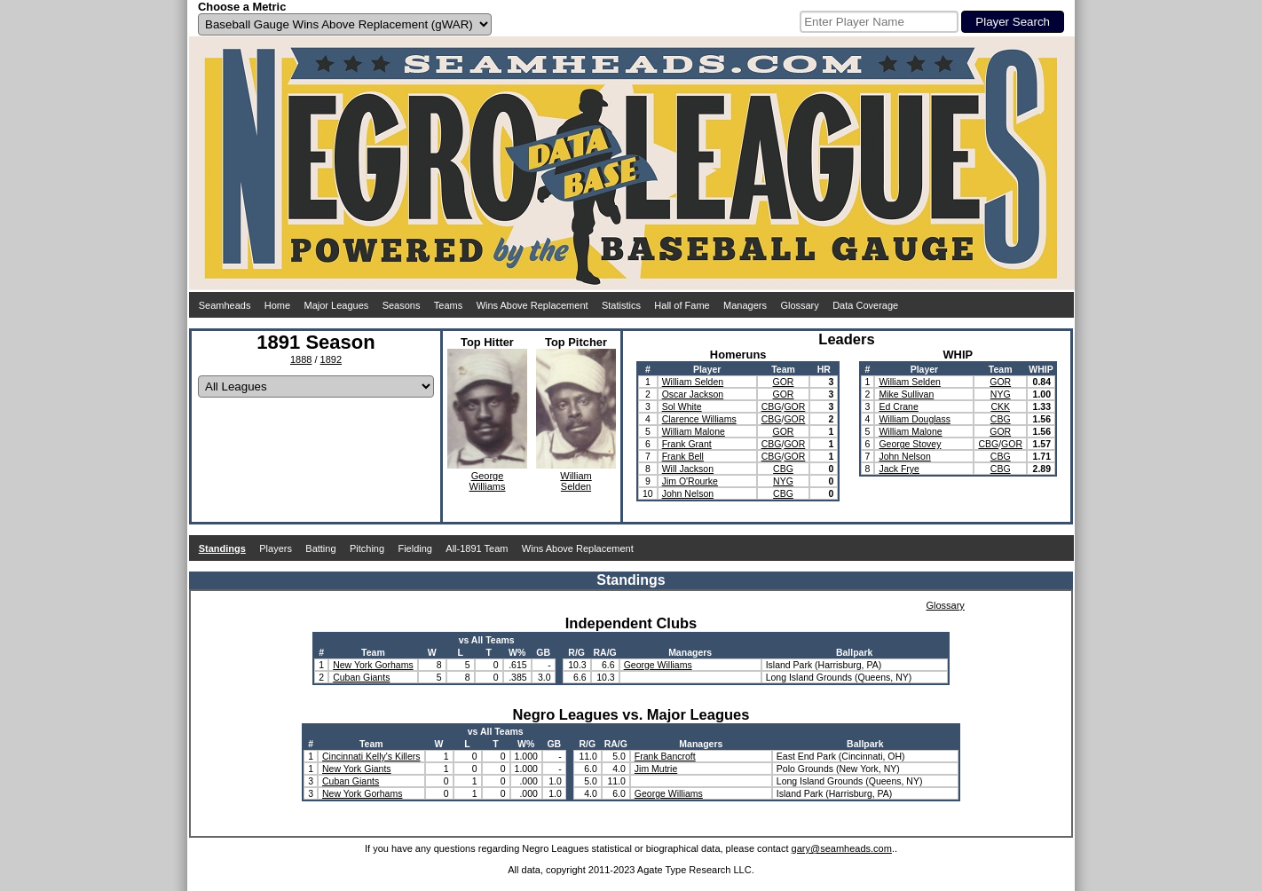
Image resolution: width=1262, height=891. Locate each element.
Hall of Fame (681, 305)
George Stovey (910, 443)
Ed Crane (898, 406)
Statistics (621, 305)
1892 (331, 359)
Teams (448, 305)
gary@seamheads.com (842, 848)
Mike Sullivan (906, 394)
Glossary (799, 305)
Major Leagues (336, 305)
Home (277, 305)
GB (543, 652)
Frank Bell (683, 456)
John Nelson (688, 493)
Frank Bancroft (665, 756)
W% (517, 652)
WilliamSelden (575, 481)
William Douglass (914, 419)
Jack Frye (899, 468)
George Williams (658, 664)
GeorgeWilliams (487, 481)
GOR (783, 381)
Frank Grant (687, 443)
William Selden (692, 381)
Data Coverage (865, 305)
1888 (301, 359)
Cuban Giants (361, 677)
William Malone (693, 431)
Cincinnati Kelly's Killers (371, 756)
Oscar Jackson (692, 394)
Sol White (682, 406)
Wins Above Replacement (532, 305)
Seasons (402, 305)
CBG (771, 406)
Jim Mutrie (656, 768)
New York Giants (356, 768)
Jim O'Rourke (690, 481)
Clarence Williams (699, 419)
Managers (745, 305)
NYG (783, 481)
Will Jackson (688, 468)
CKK (1000, 406)
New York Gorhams (373, 664)
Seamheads (225, 305)
